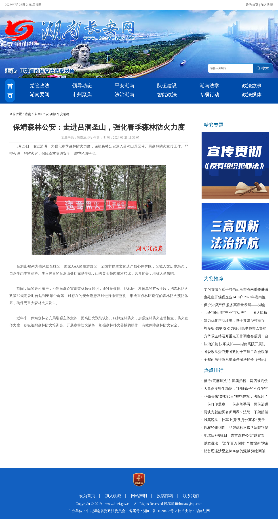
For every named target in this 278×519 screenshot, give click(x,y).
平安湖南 (124, 85)
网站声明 (139, 496)
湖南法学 (209, 85)
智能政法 (167, 94)
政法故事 (252, 85)
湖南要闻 (39, 94)
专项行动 (209, 94)
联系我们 (191, 496)
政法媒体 (252, 94)
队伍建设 (167, 85)
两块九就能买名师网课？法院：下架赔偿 (236, 412)
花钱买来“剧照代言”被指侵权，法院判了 (236, 396)
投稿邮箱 (165, 496)
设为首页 (252, 4)
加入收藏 (267, 4)
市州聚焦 (82, 94)
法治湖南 (124, 94)
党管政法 (39, 85)
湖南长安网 (33, 114)
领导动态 (82, 85)
